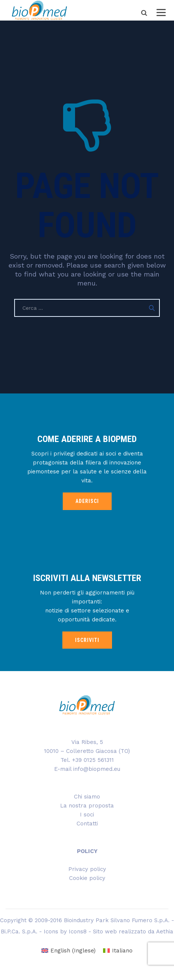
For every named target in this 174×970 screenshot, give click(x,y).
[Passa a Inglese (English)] (68, 951)
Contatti (87, 823)
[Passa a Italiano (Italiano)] (117, 951)
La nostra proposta (87, 805)
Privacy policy (87, 869)
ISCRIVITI (87, 640)
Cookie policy (87, 878)
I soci (87, 814)
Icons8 (78, 931)
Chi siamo (87, 796)
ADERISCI (87, 501)
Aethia (164, 931)
